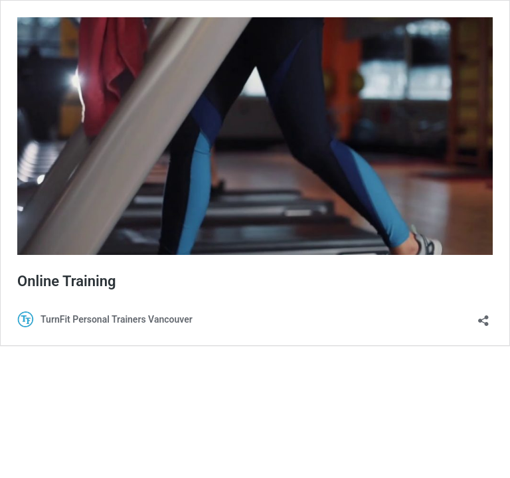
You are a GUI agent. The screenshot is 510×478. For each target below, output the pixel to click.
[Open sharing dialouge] (483, 316)
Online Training (66, 281)
